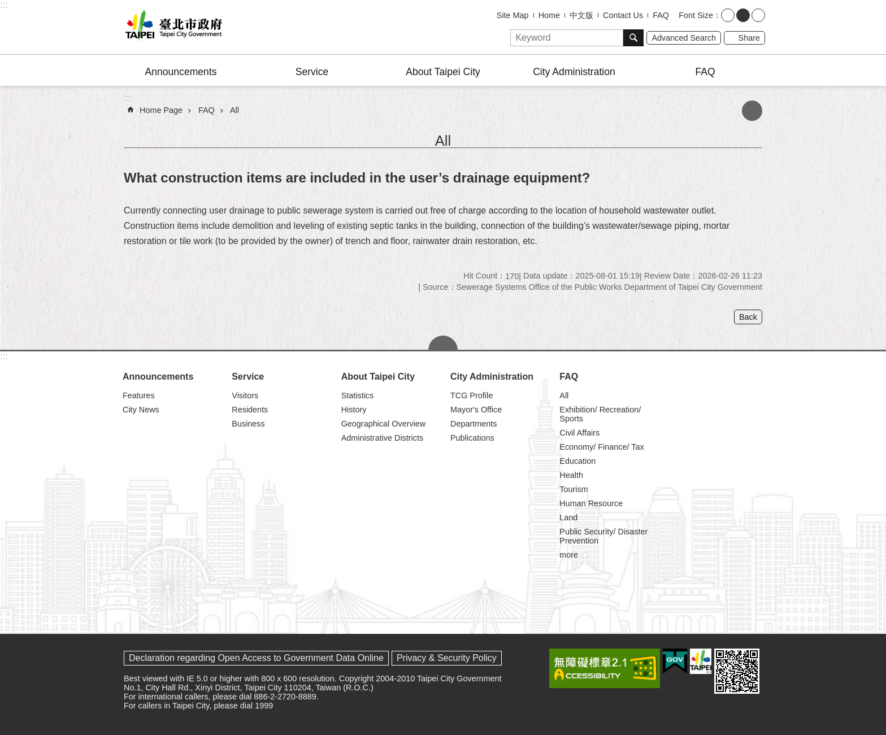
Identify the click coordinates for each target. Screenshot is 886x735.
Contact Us (623, 15)
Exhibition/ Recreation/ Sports (600, 414)
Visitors (245, 395)
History (354, 409)
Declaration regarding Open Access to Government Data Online (256, 658)
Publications (472, 437)
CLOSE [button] (443, 343)
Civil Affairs (579, 432)
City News (141, 409)
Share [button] (749, 37)
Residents (250, 409)
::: (3, 5)
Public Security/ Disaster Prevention (603, 536)
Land (568, 517)
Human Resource (591, 503)
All (234, 110)
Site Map (513, 15)
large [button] (758, 15)
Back (748, 316)
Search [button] (633, 37)
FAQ (661, 15)
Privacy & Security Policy (447, 658)
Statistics (357, 395)
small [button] (728, 15)
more (568, 554)
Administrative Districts (382, 437)
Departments (473, 423)
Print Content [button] (752, 111)
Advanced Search (684, 37)
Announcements (180, 71)
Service (312, 71)
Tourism (573, 489)
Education (577, 461)
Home (549, 15)
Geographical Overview (383, 423)
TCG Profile (471, 395)
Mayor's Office (476, 409)
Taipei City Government (171, 27)
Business (248, 423)
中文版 (581, 15)
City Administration (574, 71)
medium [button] (743, 15)
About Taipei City (443, 71)
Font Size (696, 15)
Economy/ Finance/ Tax (601, 446)
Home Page (161, 110)
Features (139, 395)
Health (571, 475)
